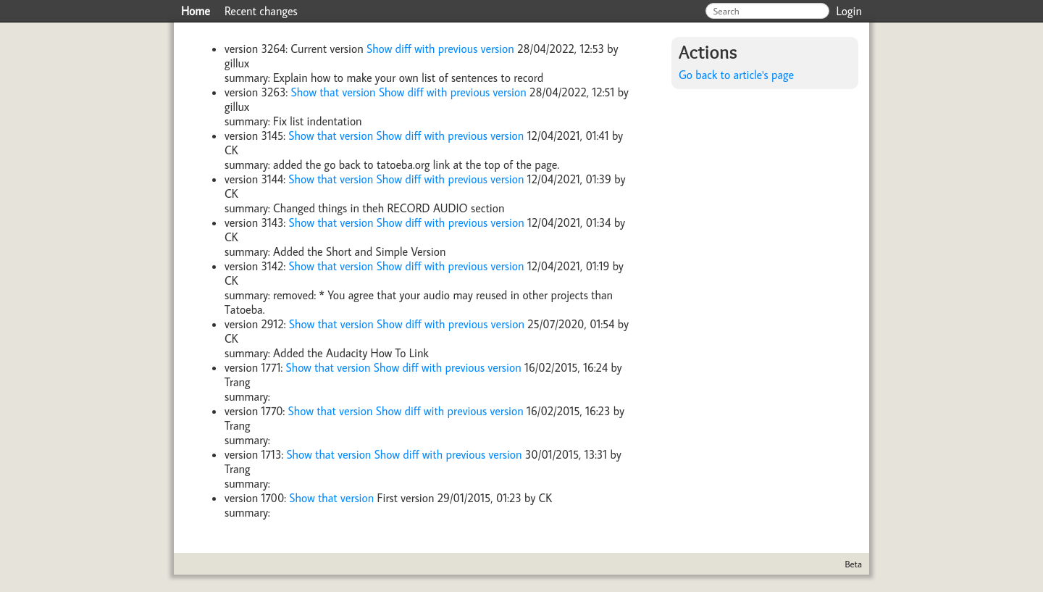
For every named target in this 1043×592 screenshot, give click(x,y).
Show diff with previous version (441, 48)
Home (195, 11)
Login (850, 11)
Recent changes (261, 11)
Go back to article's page (736, 74)
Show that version (335, 92)
